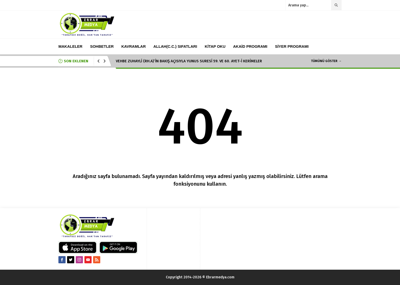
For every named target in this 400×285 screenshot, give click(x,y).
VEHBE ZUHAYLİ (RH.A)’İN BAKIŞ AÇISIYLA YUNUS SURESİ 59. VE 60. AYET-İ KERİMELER (189, 61)
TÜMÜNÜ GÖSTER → (326, 61)
